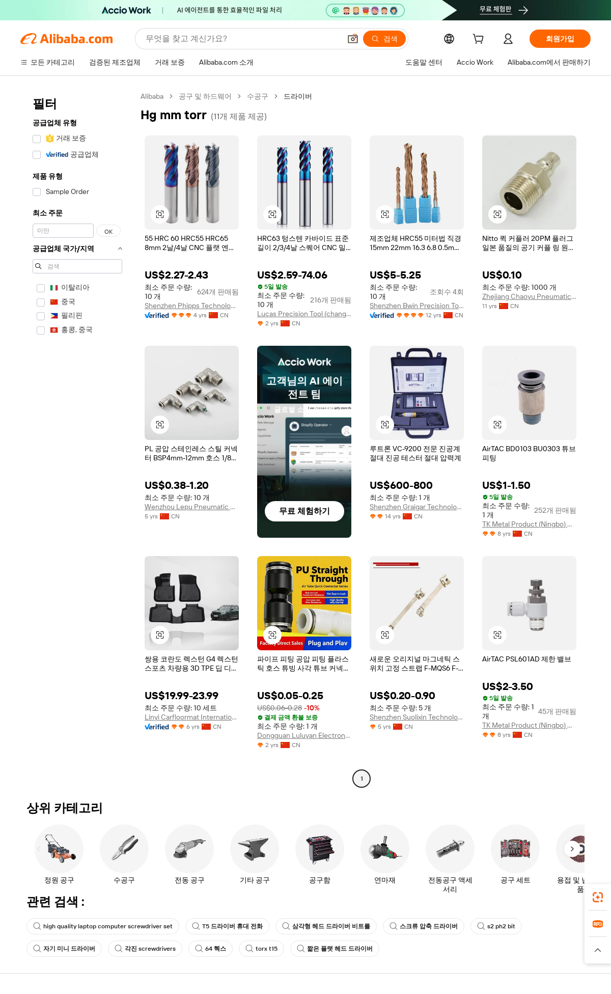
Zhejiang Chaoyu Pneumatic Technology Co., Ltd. (529, 296)
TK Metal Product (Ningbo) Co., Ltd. (529, 524)
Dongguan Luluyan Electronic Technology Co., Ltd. (304, 735)
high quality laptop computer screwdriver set (103, 926)
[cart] (480, 40)
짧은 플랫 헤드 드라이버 (335, 949)
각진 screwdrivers (145, 949)
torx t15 (261, 949)
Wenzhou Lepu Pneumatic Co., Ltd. (192, 507)
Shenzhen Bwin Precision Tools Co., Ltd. (417, 305)
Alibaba (152, 96)
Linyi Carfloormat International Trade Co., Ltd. (192, 717)
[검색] (384, 39)
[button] (353, 39)
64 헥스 (210, 949)
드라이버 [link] (298, 96)
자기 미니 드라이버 (64, 949)
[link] (598, 897)
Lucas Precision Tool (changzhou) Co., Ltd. (304, 314)
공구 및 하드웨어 (205, 96)
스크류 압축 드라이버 (424, 926)
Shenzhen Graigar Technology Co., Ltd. (417, 507)
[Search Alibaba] (242, 38)
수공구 (257, 96)
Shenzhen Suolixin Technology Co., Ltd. (417, 717)
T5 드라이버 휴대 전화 (227, 926)
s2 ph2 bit (496, 926)
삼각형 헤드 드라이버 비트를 (326, 926)
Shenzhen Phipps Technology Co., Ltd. (192, 305)
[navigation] (77, 439)
